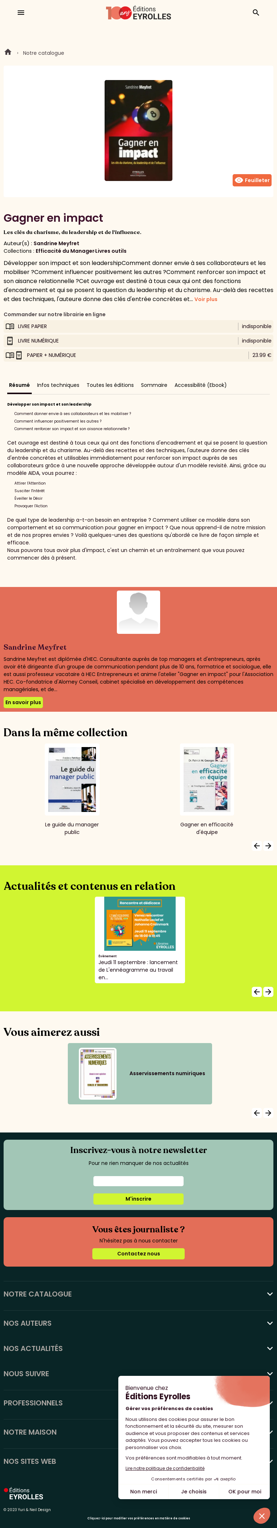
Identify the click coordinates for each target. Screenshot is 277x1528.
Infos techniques (58, 385)
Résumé (19, 385)
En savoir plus (23, 702)
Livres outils (111, 251)
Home (8, 53)
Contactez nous (138, 1253)
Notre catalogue (43, 53)
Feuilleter (252, 180)
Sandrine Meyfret (56, 243)
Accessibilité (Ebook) (201, 385)
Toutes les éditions (110, 385)
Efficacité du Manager (65, 251)
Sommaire (154, 385)
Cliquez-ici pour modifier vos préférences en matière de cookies (138, 1518)
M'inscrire (138, 1198)
